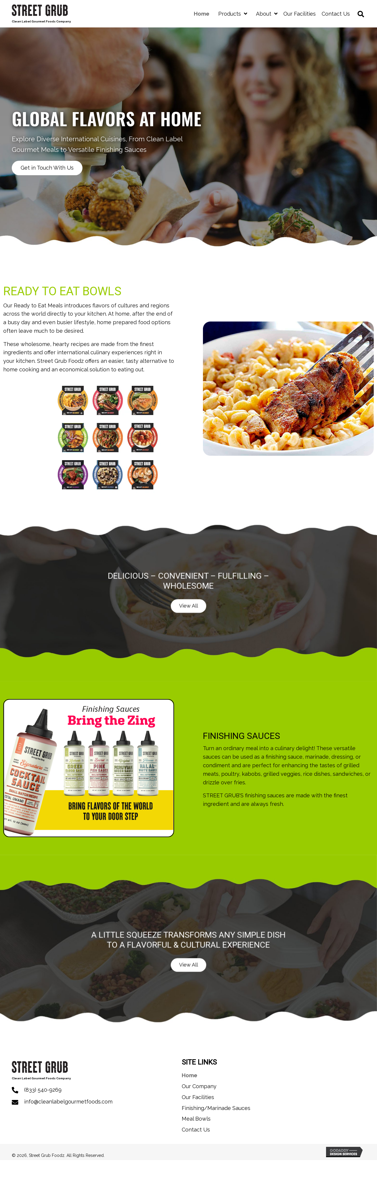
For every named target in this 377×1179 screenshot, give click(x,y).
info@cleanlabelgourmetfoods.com (68, 1101)
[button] (48, 167)
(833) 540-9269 (43, 1090)
